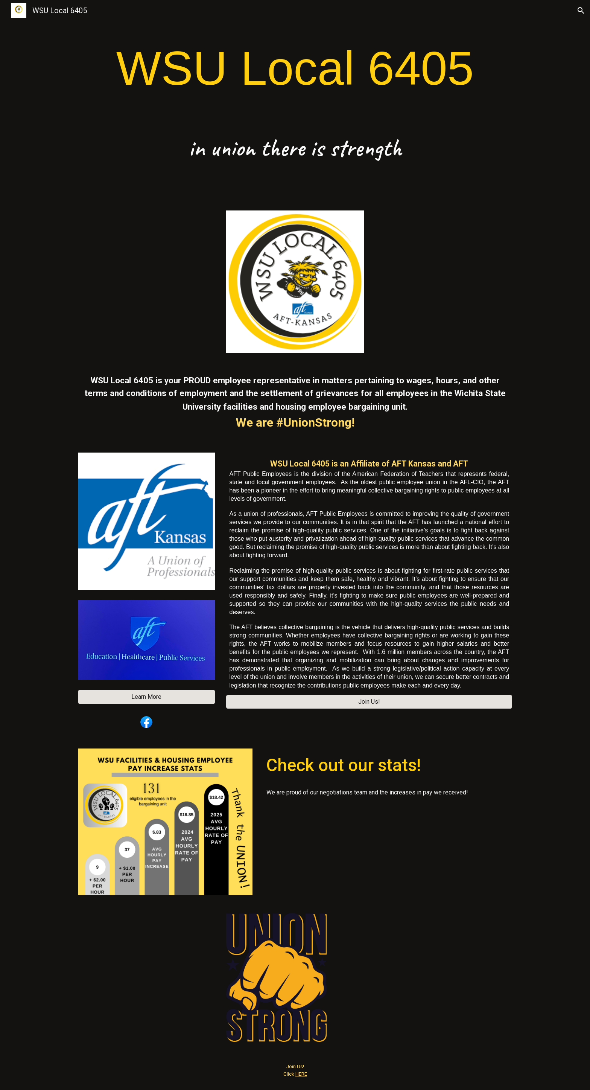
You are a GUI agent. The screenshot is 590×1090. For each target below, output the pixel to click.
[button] (581, 11)
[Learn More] (146, 696)
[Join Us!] (369, 701)
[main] (295, 68)
